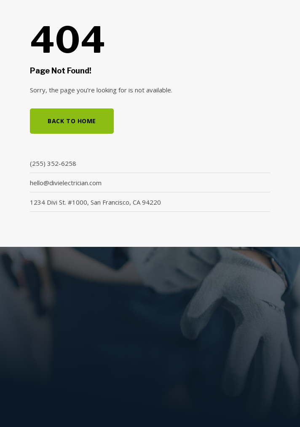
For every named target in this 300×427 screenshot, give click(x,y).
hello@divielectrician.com (66, 182)
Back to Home (72, 121)
